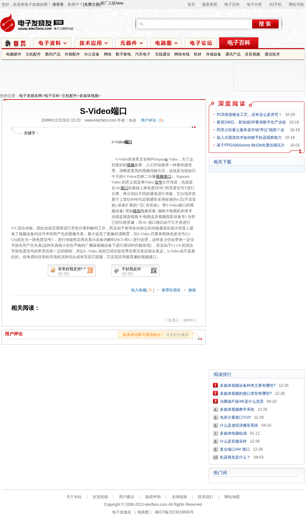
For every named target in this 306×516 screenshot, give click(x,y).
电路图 (166, 42)
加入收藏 (138, 290)
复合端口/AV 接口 (235, 449)
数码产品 (53, 54)
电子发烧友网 (30, 95)
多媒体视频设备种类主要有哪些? (248, 385)
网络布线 (182, 54)
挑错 (192, 290)
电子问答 (254, 4)
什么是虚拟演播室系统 (239, 425)
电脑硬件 (13, 54)
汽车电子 (142, 54)
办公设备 (91, 54)
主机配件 (33, 54)
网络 (108, 54)
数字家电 (123, 54)
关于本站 (74, 497)
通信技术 (272, 54)
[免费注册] (91, 4)
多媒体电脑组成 (233, 433)
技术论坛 (201, 42)
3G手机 (275, 4)
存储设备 (213, 54)
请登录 (58, 4)
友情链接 (179, 497)
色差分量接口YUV (235, 417)
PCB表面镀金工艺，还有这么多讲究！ (249, 114)
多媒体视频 (88, 95)
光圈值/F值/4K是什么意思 (242, 401)
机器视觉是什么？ (235, 457)
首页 (191, 4)
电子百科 (232, 4)
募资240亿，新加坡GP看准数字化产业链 (251, 122)
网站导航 (296, 4)
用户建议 (126, 497)
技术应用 (93, 42)
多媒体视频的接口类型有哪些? (246, 393)
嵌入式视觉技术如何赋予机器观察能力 (249, 137)
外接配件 (72, 54)
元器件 (131, 42)
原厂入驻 (111, 3)
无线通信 (162, 54)
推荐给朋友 (171, 290)
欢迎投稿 (100, 497)
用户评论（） (153, 120)
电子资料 (52, 42)
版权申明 (153, 497)
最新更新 (209, 4)
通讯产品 (233, 54)
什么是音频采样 (233, 441)
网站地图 (232, 497)
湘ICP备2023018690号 (174, 512)
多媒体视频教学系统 (237, 409)
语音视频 (252, 54)
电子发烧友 (121, 512)
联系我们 (205, 497)
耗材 (197, 54)
